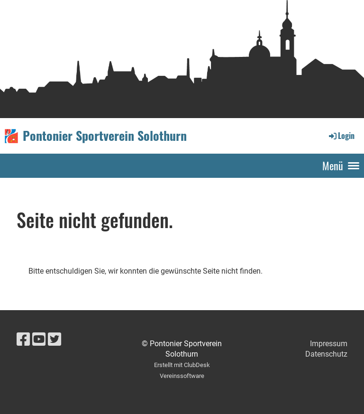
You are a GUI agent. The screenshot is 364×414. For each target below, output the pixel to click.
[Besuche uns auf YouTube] (39, 340)
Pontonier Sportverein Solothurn (105, 135)
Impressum (328, 343)
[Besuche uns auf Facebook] (23, 340)
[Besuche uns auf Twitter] (54, 340)
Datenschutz (326, 354)
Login (341, 135)
